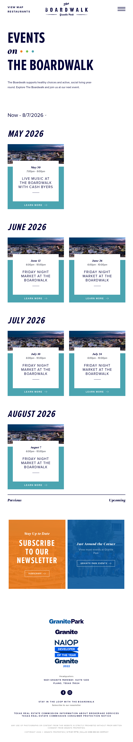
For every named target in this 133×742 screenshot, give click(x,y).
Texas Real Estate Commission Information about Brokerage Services (66, 713)
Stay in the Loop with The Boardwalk (66, 702)
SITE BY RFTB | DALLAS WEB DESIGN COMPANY (88, 732)
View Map (15, 7)
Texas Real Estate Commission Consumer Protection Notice (66, 716)
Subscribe (37, 574)
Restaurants (19, 11)
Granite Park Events (96, 566)
